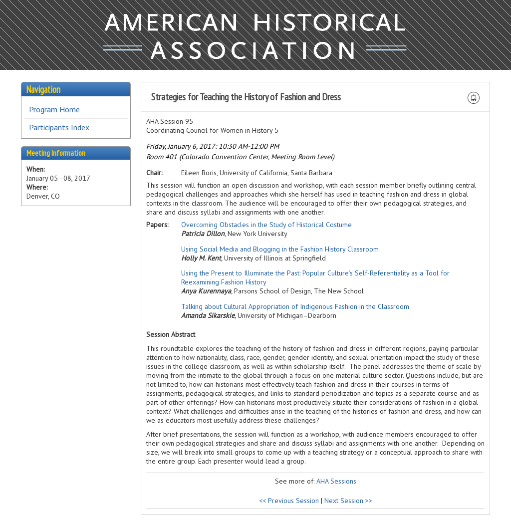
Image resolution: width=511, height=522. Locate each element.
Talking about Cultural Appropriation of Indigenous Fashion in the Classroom (295, 306)
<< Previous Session (289, 500)
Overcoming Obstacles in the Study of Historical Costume (266, 224)
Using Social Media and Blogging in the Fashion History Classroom (280, 249)
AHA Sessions (336, 481)
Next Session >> (348, 500)
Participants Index (59, 127)
